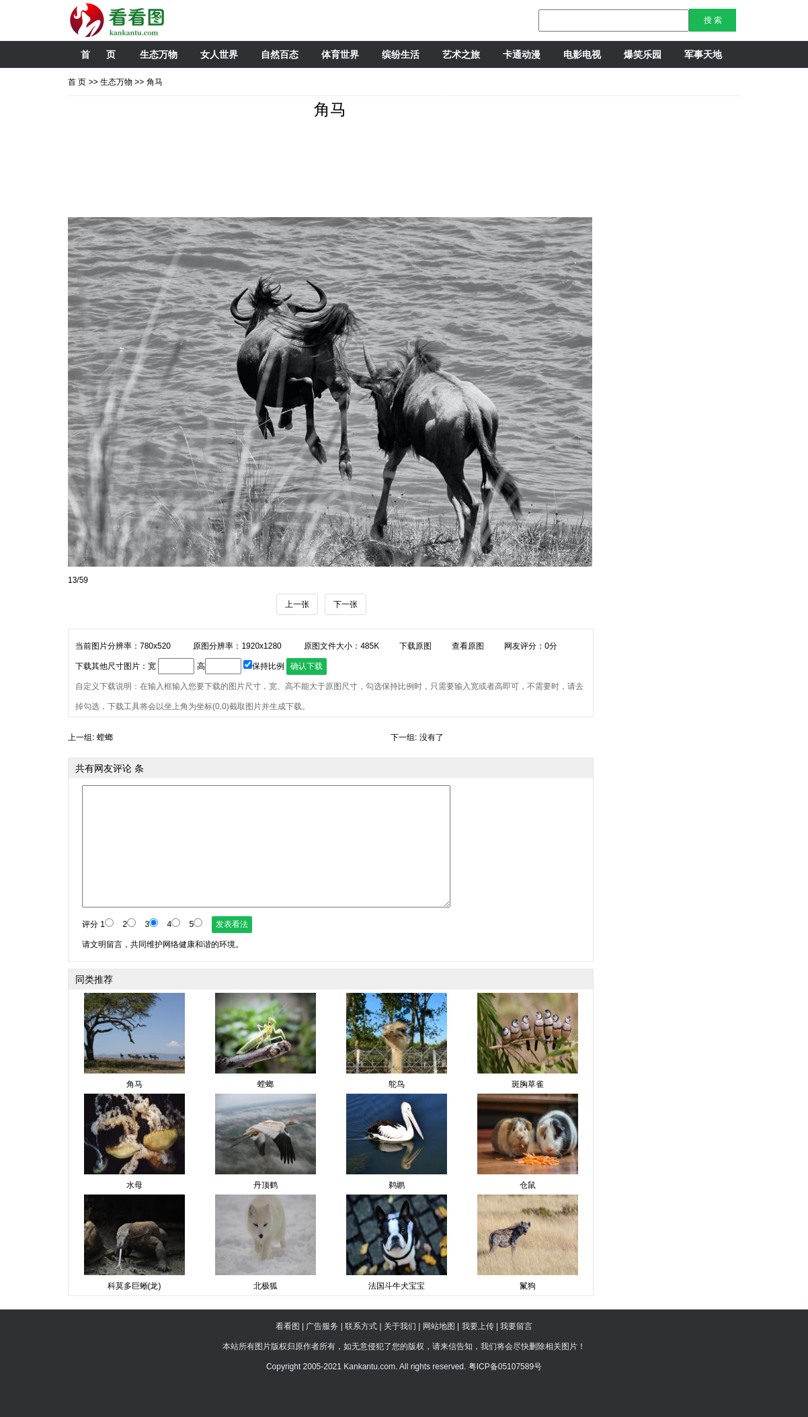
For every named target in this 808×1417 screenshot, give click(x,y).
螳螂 (105, 737)
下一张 (345, 604)
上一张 (297, 604)
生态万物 (158, 54)
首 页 (98, 54)
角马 (155, 82)
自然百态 (279, 54)
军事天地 (703, 54)
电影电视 (582, 54)
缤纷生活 (400, 54)
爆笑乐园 (642, 54)
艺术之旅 (461, 54)
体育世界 (340, 54)
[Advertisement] (312, 173)
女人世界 (219, 54)
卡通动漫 (521, 54)
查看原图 (468, 646)
